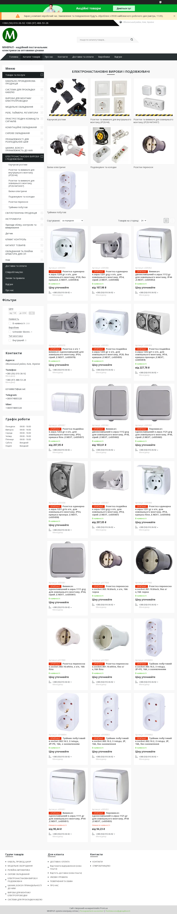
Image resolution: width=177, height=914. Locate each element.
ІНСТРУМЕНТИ (13, 218)
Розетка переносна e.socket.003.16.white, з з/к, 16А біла (67, 666)
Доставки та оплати (83, 57)
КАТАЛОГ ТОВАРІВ (15, 245)
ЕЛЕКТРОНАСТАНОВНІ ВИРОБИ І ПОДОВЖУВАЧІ (22, 158)
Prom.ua (104, 908)
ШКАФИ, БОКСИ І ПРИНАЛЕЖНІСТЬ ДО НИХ (19, 149)
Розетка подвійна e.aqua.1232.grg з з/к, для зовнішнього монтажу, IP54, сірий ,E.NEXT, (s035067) (109, 510)
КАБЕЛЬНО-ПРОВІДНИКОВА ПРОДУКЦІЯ (20, 82)
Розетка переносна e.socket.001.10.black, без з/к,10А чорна (153, 589)
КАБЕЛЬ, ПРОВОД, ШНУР (19, 861)
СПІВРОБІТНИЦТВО (101, 865)
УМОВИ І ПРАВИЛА (59, 877)
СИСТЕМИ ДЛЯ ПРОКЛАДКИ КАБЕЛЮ (20, 91)
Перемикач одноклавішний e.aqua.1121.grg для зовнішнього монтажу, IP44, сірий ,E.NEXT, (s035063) (154, 433)
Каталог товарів (31, 57)
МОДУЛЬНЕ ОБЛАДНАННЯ (19, 106)
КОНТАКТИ (98, 861)
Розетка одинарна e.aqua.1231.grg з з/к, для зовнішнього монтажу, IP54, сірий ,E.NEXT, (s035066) (110, 275)
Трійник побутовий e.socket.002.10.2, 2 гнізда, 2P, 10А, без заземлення (153, 741)
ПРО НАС (54, 885)
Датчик (9, 233)
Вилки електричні (17, 191)
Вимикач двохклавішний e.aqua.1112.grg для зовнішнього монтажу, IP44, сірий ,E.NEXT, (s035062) (110, 433)
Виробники (104, 57)
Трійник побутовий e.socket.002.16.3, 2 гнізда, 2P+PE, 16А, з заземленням (67, 741)
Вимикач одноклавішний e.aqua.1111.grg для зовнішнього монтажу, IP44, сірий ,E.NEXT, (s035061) (67, 590)
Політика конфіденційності (118, 911)
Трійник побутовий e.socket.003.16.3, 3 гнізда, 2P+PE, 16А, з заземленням (153, 666)
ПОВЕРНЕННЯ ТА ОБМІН (61, 881)
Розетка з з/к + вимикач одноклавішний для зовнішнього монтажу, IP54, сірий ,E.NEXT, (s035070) (66, 353)
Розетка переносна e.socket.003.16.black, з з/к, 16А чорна (110, 589)
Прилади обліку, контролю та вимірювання (20, 226)
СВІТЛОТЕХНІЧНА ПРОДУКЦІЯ (21, 212)
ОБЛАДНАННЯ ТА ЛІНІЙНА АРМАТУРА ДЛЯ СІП (19, 252)
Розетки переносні (18, 201)
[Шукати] (132, 40)
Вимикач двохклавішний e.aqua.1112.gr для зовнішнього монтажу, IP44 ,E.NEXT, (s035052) (153, 275)
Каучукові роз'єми (17, 164)
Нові (7, 259)
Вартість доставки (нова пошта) (66, 872)
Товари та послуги (15, 74)
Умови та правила (15, 278)
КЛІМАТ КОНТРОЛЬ (15, 239)
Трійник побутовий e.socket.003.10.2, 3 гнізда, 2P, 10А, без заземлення (110, 741)
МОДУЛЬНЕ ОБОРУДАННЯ (20, 865)
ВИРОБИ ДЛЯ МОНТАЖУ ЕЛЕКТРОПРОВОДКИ (18, 99)
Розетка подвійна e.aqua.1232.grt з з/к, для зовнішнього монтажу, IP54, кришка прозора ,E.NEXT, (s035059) (152, 354)
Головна (13, 57)
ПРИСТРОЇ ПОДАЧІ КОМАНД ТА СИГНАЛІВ (22, 120)
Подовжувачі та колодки (21, 196)
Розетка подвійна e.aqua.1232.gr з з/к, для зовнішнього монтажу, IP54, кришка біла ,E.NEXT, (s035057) (66, 433)
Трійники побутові (18, 207)
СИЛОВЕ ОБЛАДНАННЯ (17, 133)
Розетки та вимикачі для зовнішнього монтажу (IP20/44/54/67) (21, 183)
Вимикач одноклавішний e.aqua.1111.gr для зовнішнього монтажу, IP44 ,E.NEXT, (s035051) (67, 817)
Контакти (63, 57)
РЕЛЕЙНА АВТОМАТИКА (19, 870)
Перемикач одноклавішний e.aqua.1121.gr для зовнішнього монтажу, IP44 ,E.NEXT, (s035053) (110, 817)
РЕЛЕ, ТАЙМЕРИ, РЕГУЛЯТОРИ (21, 112)
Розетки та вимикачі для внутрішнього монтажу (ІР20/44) (21, 172)
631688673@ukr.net (15, 389)
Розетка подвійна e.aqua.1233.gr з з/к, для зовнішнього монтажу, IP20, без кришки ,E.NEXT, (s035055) (110, 353)
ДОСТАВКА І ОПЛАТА (60, 861)
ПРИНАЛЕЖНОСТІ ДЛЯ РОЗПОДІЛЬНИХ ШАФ (17, 140)
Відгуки (118, 57)
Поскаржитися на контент (92, 911)
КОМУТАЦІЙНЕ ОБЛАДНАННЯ (21, 127)
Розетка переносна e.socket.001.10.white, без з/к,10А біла (110, 666)
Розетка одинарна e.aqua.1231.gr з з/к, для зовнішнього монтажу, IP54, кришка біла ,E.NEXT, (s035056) (153, 510)
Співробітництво (14, 272)
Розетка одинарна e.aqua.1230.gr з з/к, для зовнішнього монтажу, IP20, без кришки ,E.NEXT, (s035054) (67, 275)
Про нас (49, 57)
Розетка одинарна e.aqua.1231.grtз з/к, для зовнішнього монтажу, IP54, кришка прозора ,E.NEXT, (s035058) (66, 512)
